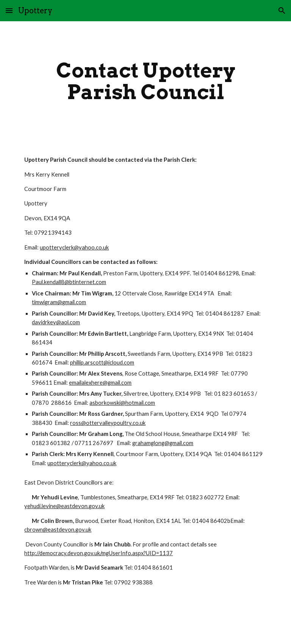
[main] (145, 81)
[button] (9, 10)
